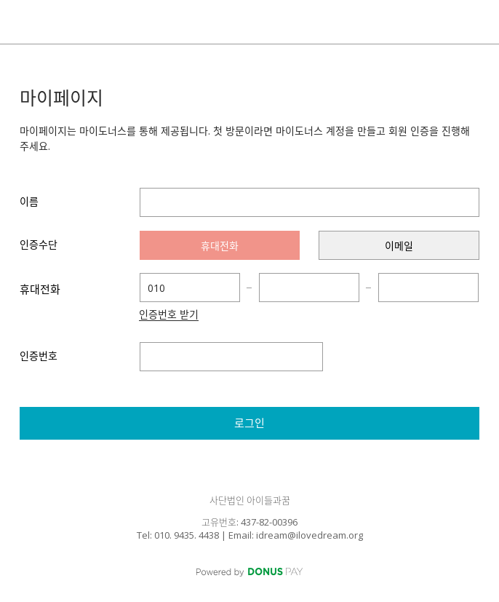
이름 (29, 201)
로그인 (249, 423)
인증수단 (38, 244)
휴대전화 (40, 289)
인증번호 (38, 356)
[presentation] (220, 245)
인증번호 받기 (169, 315)
